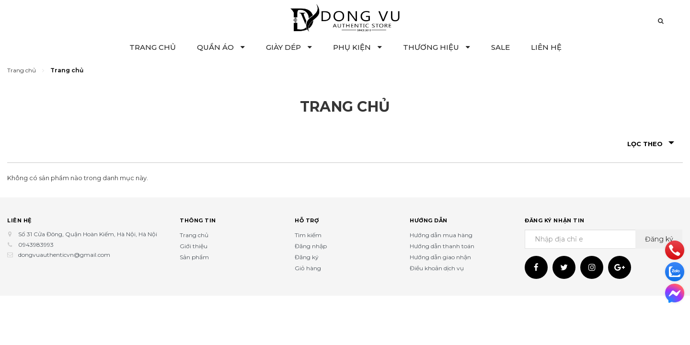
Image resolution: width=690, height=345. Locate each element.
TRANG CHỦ (152, 47)
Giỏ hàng (308, 268)
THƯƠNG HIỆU (436, 47)
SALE (500, 47)
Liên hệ (19, 220)
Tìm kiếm (308, 235)
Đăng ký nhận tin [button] (555, 220)
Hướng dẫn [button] (429, 220)
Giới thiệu (193, 246)
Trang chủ (194, 235)
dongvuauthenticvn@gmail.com (64, 254)
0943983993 (36, 244)
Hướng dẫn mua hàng (441, 235)
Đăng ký (307, 257)
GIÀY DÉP (289, 47)
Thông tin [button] (198, 220)
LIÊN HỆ (546, 47)
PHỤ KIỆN (357, 47)
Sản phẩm (194, 257)
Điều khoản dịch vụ (437, 268)
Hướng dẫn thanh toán (442, 246)
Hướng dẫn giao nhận (440, 257)
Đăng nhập (311, 246)
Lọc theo (650, 144)
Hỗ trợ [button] (307, 220)
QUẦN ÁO (221, 47)
